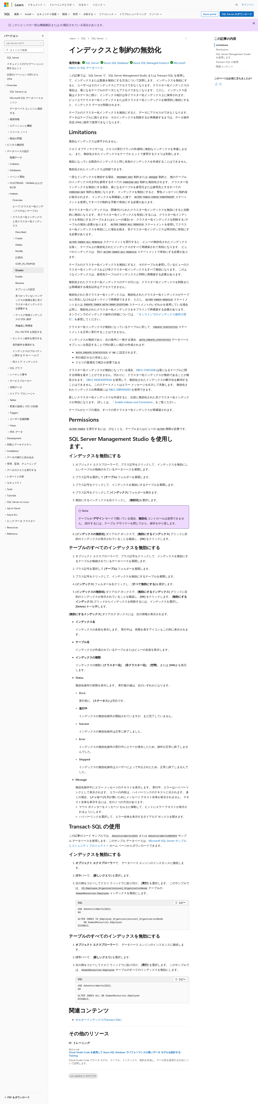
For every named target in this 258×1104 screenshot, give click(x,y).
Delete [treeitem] (18, 244)
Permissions (222, 49)
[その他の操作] (186, 38)
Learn (73, 38)
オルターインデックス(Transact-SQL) (98, 1019)
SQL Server (97, 38)
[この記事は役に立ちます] (216, 84)
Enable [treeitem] (18, 276)
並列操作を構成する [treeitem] (24, 344)
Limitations (222, 45)
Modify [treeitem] (19, 251)
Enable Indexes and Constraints (134, 402)
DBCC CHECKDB (146, 370)
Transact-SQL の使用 (227, 62)
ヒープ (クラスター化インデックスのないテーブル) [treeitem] (28, 208)
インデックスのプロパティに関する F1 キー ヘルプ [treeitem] (27, 353)
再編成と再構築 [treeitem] (24, 325)
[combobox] (24, 43)
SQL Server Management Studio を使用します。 (233, 55)
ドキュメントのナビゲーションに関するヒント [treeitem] (25, 66)
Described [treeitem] (20, 232)
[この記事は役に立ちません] (220, 84)
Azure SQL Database (116, 63)
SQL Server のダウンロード (237, 14)
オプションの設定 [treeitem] (25, 289)
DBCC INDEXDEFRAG (99, 380)
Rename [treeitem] (19, 283)
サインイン (248, 4)
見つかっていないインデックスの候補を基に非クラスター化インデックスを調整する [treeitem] (28, 302)
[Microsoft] (6, 4)
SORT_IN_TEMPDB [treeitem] (25, 263)
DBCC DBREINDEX (120, 389)
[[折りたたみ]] (42, 36)
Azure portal (209, 14)
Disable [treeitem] (19, 270)
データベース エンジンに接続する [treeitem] (26, 111)
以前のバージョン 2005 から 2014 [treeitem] (22, 76)
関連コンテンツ (224, 66)
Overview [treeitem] (18, 200)
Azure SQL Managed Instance (151, 63)
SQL (83, 38)
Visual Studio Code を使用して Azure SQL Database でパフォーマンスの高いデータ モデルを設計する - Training (125, 1054)
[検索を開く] (236, 5)
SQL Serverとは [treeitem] (18, 91)
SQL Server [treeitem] (13, 57)
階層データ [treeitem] (16, 157)
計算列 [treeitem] (19, 257)
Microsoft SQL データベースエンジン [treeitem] (26, 100)
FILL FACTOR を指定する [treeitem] (28, 331)
